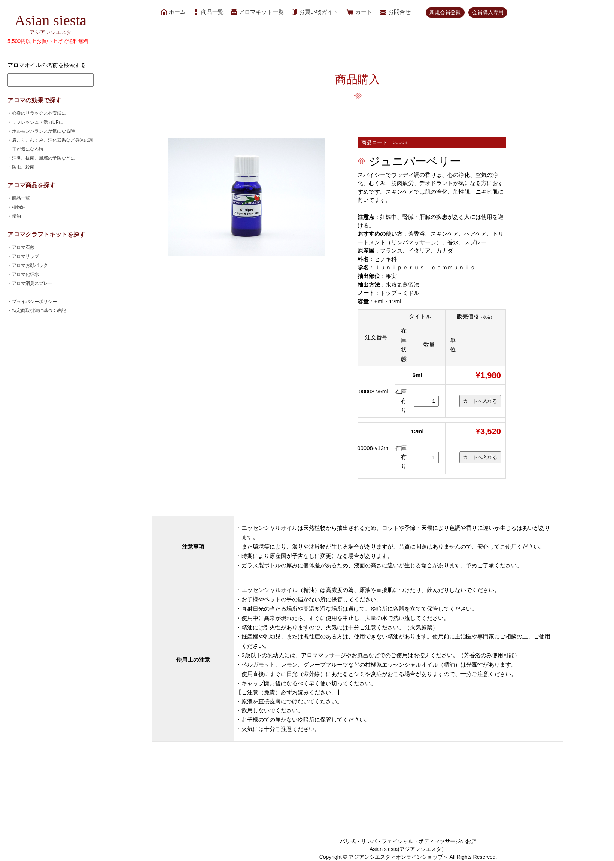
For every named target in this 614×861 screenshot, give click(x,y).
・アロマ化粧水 (25, 274)
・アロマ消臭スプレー (32, 283)
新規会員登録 (445, 12)
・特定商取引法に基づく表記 (39, 310)
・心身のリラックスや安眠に (39, 113)
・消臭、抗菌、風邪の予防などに (43, 158)
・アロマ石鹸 (23, 247)
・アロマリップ (25, 256)
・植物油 (18, 207)
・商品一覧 (21, 198)
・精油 (16, 216)
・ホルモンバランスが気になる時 (43, 131)
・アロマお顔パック (30, 265)
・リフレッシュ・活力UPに (37, 122)
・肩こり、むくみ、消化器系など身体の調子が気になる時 (52, 145)
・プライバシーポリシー (34, 301)
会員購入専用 (488, 12)
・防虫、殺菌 (23, 167)
